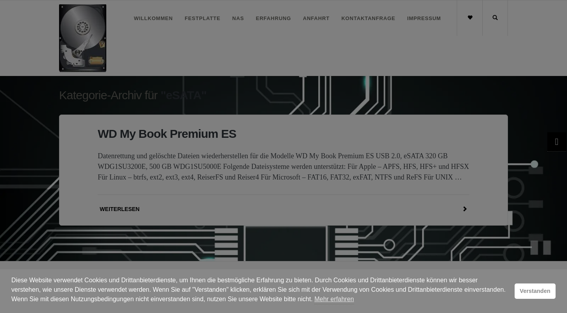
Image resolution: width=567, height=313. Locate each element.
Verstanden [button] (535, 291)
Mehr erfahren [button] (334, 299)
